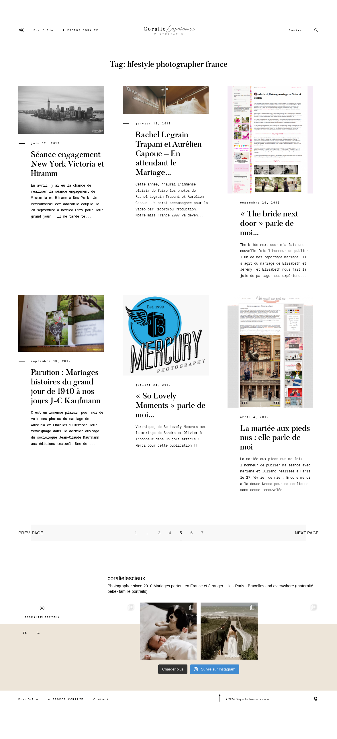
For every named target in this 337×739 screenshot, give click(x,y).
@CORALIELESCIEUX (42, 623)
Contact (296, 30)
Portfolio (44, 30)
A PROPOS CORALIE (80, 30)
